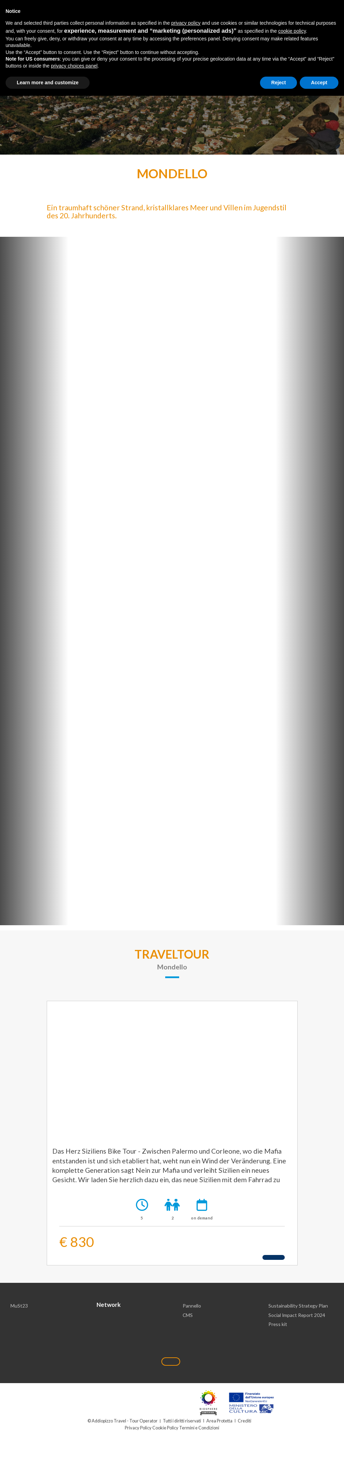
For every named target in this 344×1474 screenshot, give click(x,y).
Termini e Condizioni (199, 1428)
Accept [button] (319, 82)
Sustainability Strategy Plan (298, 1306)
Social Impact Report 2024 (297, 1316)
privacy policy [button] (185, 23)
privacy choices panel (74, 66)
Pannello (192, 1306)
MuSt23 (19, 1306)
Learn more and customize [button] (47, 82)
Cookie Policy (165, 1428)
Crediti (244, 1421)
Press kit (278, 1325)
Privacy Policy (139, 1428)
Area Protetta (220, 1421)
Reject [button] (278, 82)
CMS (188, 1316)
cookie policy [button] (292, 31)
